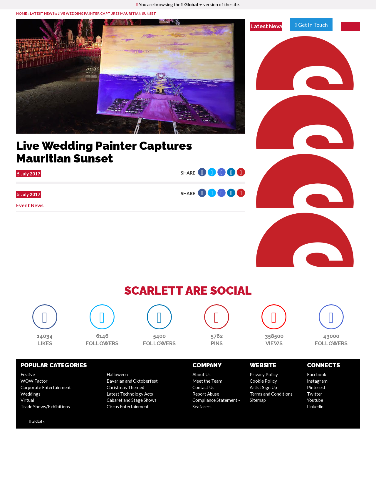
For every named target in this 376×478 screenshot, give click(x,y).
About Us (201, 374)
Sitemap (258, 400)
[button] (202, 172)
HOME (21, 13)
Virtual (27, 400)
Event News (29, 205)
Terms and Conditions (271, 393)
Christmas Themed (125, 387)
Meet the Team (207, 381)
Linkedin (315, 406)
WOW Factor (34, 381)
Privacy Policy (264, 374)
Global (193, 4)
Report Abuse (205, 393)
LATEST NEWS (42, 13)
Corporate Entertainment (46, 387)
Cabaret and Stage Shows (132, 400)
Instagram (317, 381)
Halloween (117, 374)
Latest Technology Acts (130, 393)
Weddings (31, 393)
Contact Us (203, 387)
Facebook (316, 374)
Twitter (314, 393)
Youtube (315, 400)
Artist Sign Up (263, 387)
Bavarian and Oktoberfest (132, 381)
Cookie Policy (263, 381)
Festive (28, 374)
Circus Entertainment (128, 406)
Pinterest (316, 387)
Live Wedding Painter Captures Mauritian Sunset (107, 13)
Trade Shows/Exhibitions (45, 406)
